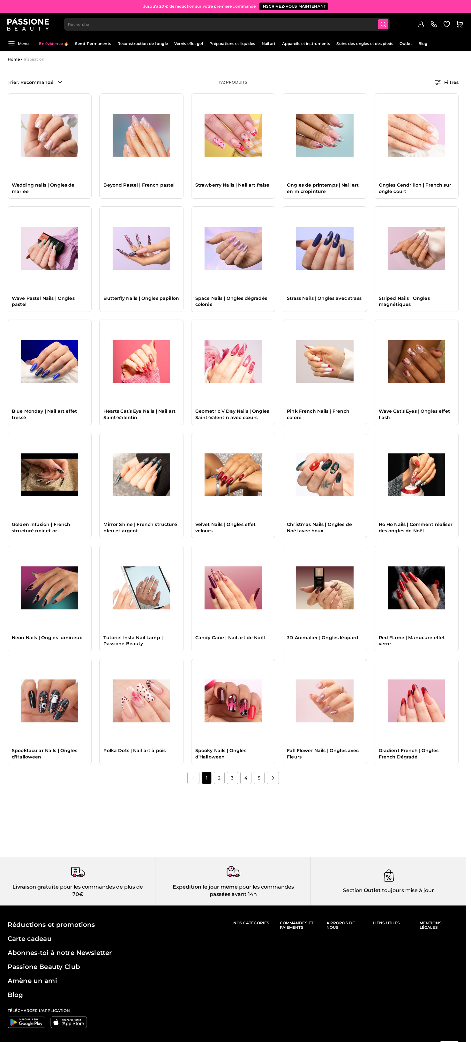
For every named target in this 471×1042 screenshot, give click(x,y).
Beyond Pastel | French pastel (139, 185)
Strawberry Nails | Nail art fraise (232, 185)
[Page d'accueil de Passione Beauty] (28, 24)
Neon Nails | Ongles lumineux (47, 637)
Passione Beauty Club (44, 967)
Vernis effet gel (188, 43)
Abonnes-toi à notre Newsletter (60, 953)
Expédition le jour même (205, 887)
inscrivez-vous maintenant (293, 6)
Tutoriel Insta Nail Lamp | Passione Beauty (133, 641)
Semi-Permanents (93, 43)
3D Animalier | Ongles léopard (322, 637)
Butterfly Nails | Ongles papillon (141, 298)
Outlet (406, 43)
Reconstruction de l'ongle (142, 43)
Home (14, 59)
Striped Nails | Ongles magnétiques (404, 301)
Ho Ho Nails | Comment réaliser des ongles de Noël (415, 527)
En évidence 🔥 (54, 43)
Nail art (269, 43)
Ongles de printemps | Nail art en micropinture (323, 188)
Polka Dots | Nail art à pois (134, 750)
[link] (193, 778)
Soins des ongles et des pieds (364, 43)
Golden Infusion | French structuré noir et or (41, 527)
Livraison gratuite (35, 887)
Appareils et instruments (306, 43)
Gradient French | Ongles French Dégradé (408, 754)
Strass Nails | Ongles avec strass (324, 298)
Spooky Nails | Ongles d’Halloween (220, 754)
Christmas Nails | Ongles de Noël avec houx (319, 527)
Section (353, 890)
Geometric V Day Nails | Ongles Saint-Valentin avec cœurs (232, 414)
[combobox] (227, 24)
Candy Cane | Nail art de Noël (230, 637)
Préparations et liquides (232, 43)
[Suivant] (273, 778)
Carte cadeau (30, 938)
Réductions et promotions (51, 924)
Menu (18, 44)
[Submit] (383, 24)
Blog (422, 43)
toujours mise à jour (407, 890)
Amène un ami (32, 981)
